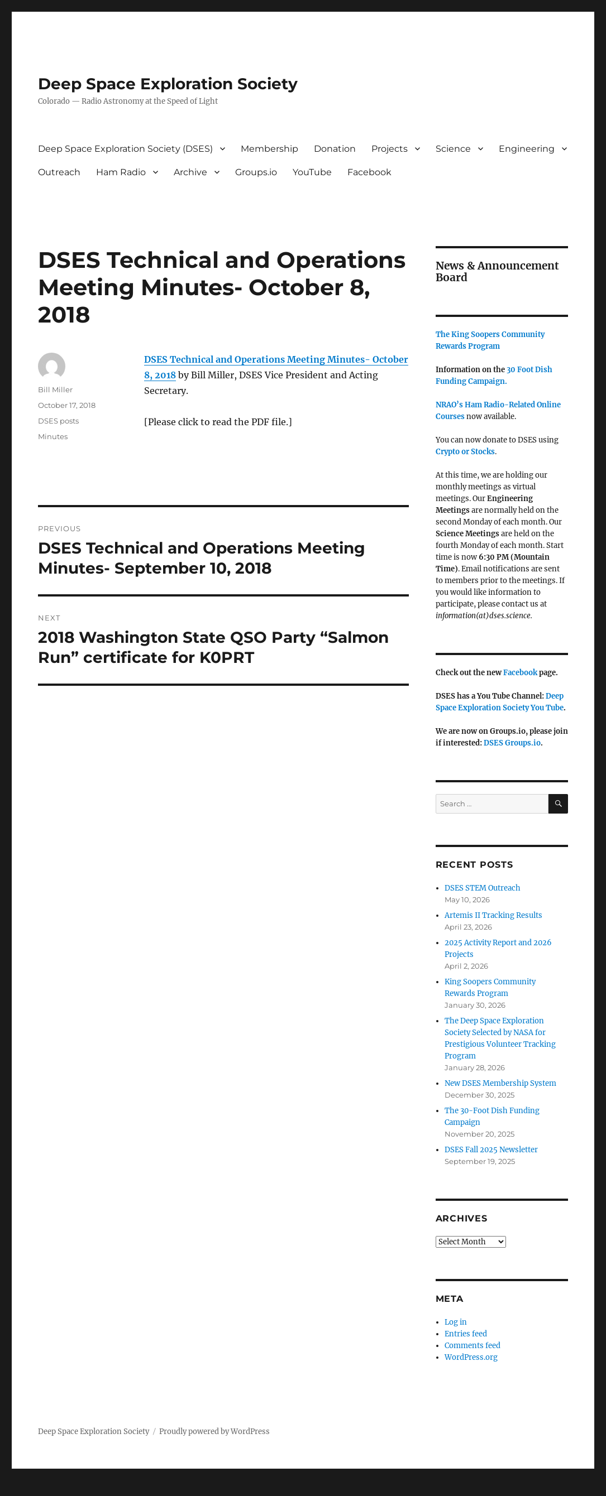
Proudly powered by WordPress (214, 1431)
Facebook (369, 172)
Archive (190, 172)
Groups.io (256, 172)
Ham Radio (121, 172)
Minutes (53, 436)
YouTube (312, 172)
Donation (335, 148)
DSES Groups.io (512, 743)
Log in (456, 1322)
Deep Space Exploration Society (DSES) (125, 148)
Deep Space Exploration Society (168, 83)
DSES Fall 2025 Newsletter (491, 1150)
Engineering (527, 148)
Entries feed (466, 1334)
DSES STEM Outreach (483, 888)
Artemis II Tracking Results (493, 915)
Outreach (59, 172)
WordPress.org (471, 1357)
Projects (389, 148)
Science (453, 148)
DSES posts (58, 420)
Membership (269, 148)
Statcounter (26, 1488)
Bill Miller (55, 389)
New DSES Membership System (500, 1083)
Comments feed (472, 1345)
